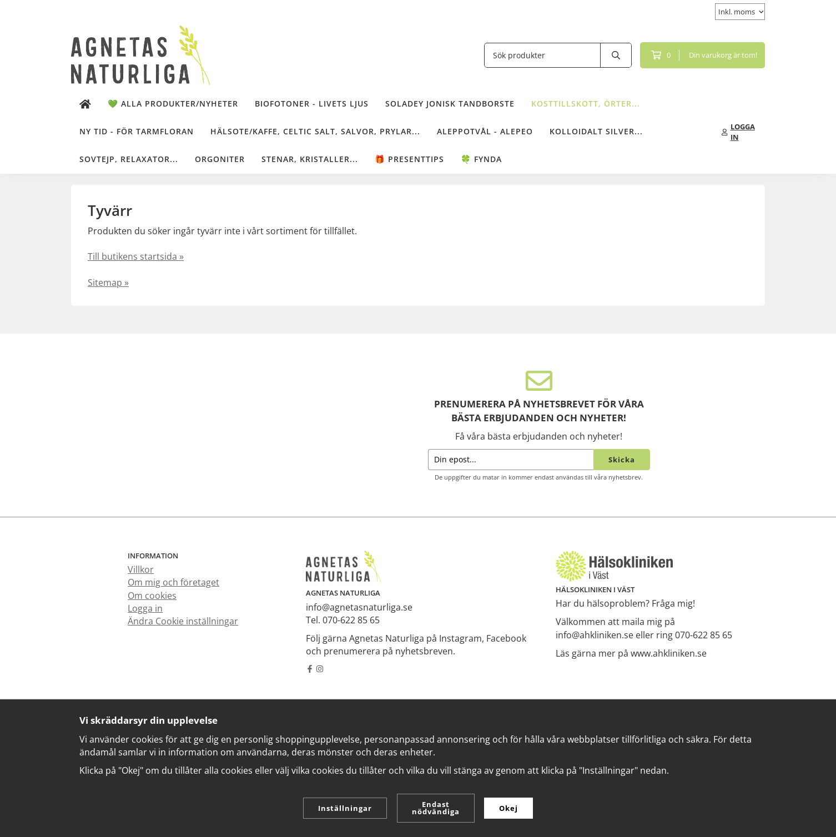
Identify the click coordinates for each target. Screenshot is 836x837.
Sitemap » (108, 282)
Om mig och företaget (173, 582)
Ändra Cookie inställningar (183, 621)
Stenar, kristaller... (309, 159)
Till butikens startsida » (136, 256)
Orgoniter (220, 159)
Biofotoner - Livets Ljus (312, 103)
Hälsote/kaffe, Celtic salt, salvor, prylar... (315, 131)
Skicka (621, 460)
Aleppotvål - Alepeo (485, 131)
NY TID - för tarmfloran (136, 131)
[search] (616, 55)
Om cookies (152, 595)
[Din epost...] (510, 460)
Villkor (141, 569)
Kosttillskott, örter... (585, 103)
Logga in (145, 608)
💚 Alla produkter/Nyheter (173, 103)
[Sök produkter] (542, 55)
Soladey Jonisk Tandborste (450, 103)
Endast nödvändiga (436, 807)
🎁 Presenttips (409, 159)
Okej (508, 808)
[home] (85, 104)
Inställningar (345, 808)
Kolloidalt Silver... (596, 131)
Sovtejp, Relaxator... (128, 159)
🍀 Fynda (481, 159)
